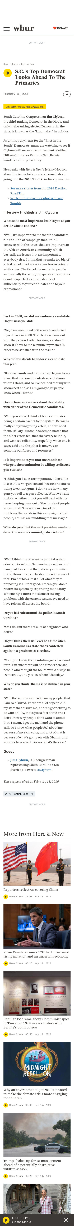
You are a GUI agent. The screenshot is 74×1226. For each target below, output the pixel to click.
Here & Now (27, 64)
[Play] (5, 896)
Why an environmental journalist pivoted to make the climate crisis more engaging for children (35, 1094)
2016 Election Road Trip (19, 793)
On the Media (21, 1222)
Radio (15, 64)
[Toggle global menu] (6, 29)
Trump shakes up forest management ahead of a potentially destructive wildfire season (32, 1165)
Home (5, 64)
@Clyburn (44, 770)
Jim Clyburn (19, 760)
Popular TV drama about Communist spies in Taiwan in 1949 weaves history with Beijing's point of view (36, 1023)
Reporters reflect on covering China (30, 890)
